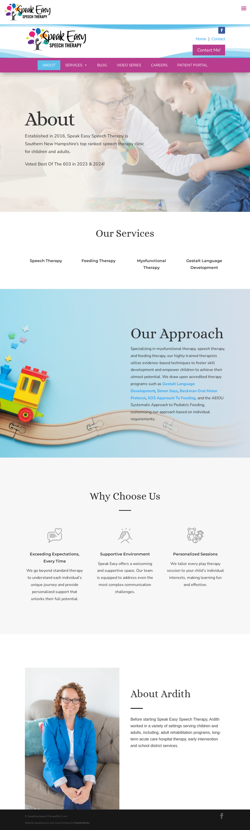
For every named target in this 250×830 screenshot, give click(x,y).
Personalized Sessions (195, 555)
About (48, 65)
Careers (159, 65)
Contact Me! (208, 50)
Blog (102, 65)
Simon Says (167, 398)
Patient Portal (192, 65)
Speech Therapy (46, 261)
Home (201, 39)
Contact (218, 39)
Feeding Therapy (98, 261)
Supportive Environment (125, 555)
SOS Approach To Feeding (171, 404)
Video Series (129, 65)
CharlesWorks (82, 823)
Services (76, 65)
